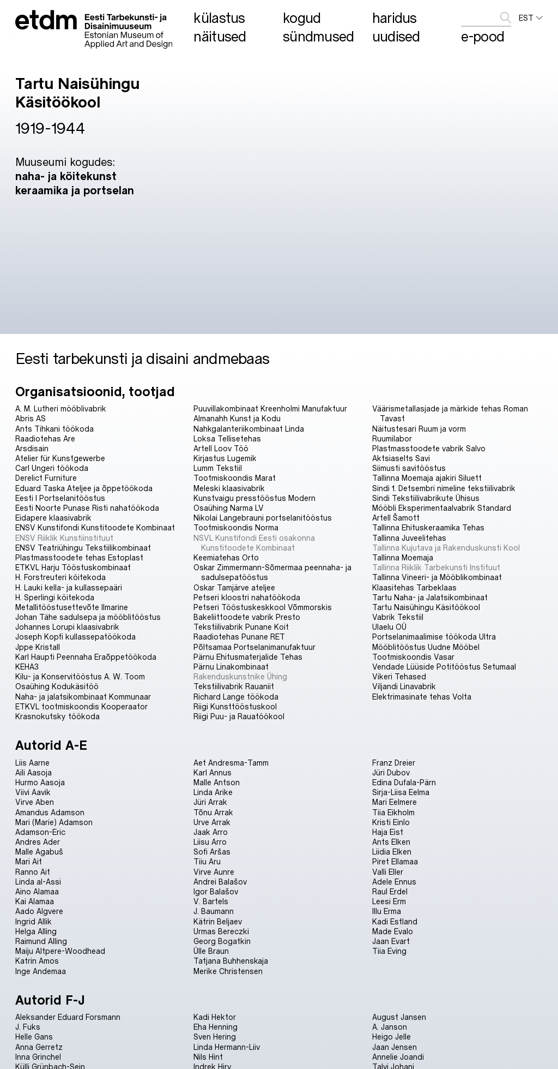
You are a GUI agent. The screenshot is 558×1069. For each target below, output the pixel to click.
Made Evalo (392, 931)
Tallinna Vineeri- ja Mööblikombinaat (437, 577)
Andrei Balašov (220, 881)
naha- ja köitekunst (66, 175)
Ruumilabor (392, 438)
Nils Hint (208, 1056)
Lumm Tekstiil (217, 468)
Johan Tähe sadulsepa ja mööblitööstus (88, 617)
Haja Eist (387, 832)
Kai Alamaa (34, 901)
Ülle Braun (211, 950)
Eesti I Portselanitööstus (60, 498)
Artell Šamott (396, 517)
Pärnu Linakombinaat (231, 666)
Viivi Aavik (33, 792)
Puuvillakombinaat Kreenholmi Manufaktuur (270, 408)
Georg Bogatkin (222, 941)
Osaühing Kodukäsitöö (57, 686)
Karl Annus (212, 772)
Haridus (394, 17)
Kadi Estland (394, 921)
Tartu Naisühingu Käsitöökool (426, 607)
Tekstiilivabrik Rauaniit (233, 686)
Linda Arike (213, 792)
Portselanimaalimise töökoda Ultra (434, 636)
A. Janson (389, 1026)
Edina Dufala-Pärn (404, 782)
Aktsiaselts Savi (401, 458)
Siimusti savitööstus (409, 468)
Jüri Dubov (391, 772)
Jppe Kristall (37, 647)
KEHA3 (27, 666)
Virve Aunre (213, 871)
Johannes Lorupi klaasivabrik (67, 626)
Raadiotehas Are (45, 438)
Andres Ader (37, 841)
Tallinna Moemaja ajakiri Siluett (427, 477)
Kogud (302, 17)
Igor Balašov (215, 891)
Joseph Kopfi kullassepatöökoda (75, 636)
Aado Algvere (39, 911)
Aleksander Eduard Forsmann (67, 1017)
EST (531, 18)
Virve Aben (34, 802)
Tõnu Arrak (213, 812)
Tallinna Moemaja (402, 557)
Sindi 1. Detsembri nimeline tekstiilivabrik (443, 488)
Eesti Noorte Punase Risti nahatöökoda (87, 507)
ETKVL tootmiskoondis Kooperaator (81, 706)
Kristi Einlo (391, 822)
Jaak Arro (210, 832)
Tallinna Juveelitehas (409, 537)
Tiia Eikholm (393, 812)
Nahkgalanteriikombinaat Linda (248, 428)
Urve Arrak (212, 822)
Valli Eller (387, 871)
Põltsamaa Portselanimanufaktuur (254, 647)
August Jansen (399, 1017)
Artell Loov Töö (220, 448)
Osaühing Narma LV (228, 507)
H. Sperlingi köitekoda (54, 597)
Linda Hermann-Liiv (226, 1047)
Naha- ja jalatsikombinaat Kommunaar (83, 696)
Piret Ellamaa (395, 861)
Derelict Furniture (46, 477)
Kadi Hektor (214, 1017)
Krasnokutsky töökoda (57, 716)
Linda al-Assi (38, 881)
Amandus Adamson (49, 812)
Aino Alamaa (37, 891)
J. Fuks (27, 1026)
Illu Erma (386, 911)
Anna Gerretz (39, 1047)
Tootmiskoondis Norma (235, 527)
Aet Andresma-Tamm (231, 762)
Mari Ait (28, 861)
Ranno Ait (32, 871)
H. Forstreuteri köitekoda (60, 577)
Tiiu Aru (207, 861)
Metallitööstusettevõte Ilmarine (71, 607)
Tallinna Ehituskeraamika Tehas (428, 527)
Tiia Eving (389, 950)
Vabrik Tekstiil (397, 617)
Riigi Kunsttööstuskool (235, 706)
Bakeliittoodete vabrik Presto (246, 617)
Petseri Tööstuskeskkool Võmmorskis (262, 607)
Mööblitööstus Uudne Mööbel (426, 647)
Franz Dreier (393, 762)
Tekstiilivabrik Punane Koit (241, 626)
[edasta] (505, 18)
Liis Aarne (32, 762)
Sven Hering (214, 1036)
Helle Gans (34, 1036)
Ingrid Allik (33, 921)
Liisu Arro (210, 841)
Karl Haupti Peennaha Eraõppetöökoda (85, 656)
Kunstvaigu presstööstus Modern (254, 498)
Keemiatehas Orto (226, 557)
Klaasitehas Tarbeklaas (414, 587)
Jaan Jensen (394, 1047)
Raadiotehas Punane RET (239, 636)
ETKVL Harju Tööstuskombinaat (73, 567)
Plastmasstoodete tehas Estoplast (79, 557)
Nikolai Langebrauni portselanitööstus (262, 517)
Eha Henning (215, 1026)
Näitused (219, 36)
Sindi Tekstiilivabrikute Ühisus (426, 498)
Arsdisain (31, 448)
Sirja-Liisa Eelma (400, 792)
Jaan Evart (391, 941)
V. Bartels (210, 901)
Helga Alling (36, 931)
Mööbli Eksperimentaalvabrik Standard (441, 507)
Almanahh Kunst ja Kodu (237, 418)
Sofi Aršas (212, 851)
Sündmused (318, 36)
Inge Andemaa (40, 971)
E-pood (482, 36)
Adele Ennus (394, 881)
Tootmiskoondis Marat (234, 477)
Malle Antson (216, 782)
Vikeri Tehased (399, 676)
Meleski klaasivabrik (229, 488)
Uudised (396, 36)
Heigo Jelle (391, 1036)
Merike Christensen (228, 971)
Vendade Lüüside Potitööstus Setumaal (444, 666)
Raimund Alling (41, 941)
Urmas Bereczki (221, 931)
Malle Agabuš (39, 851)
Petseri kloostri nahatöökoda (246, 597)
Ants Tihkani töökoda (54, 428)
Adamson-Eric (40, 832)
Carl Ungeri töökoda (51, 468)
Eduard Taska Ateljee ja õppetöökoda (84, 488)
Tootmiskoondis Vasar (413, 656)
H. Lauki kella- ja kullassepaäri (68, 587)
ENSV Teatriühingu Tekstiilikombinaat (83, 547)
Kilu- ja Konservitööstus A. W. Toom (80, 676)
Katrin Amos (37, 960)
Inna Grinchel (38, 1056)
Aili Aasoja (33, 772)
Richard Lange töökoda (235, 696)
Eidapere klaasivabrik (53, 517)
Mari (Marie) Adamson (54, 822)
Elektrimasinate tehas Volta (421, 696)
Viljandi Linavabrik (404, 686)
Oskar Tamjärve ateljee (234, 587)
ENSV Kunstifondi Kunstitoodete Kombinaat (95, 527)
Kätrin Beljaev (217, 921)
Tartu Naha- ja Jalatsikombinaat (430, 597)
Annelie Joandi (398, 1056)
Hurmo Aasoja (40, 782)
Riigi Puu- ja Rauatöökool (238, 716)
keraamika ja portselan (74, 189)
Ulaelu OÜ (389, 626)
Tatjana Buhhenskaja (230, 960)
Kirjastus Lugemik (225, 458)
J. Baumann (213, 911)
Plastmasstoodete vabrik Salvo (429, 448)
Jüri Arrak (210, 802)
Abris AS (30, 418)
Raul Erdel (390, 891)
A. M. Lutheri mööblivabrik (60, 408)
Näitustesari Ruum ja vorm (419, 428)
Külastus (219, 17)
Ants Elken (391, 841)
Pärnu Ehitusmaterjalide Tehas (247, 656)
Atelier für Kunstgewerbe (60, 458)
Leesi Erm (389, 901)
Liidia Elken (391, 851)
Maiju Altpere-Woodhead (60, 950)
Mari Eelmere (394, 802)
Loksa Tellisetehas (227, 438)
